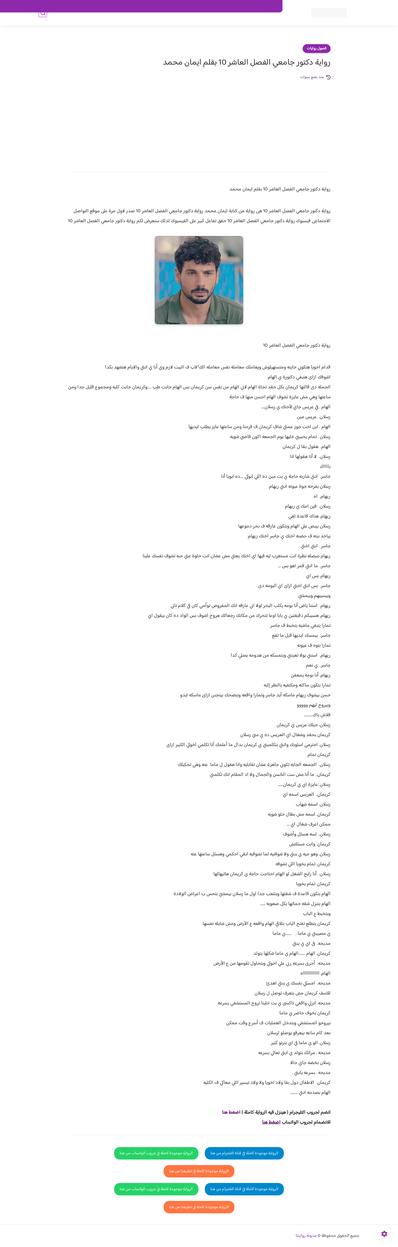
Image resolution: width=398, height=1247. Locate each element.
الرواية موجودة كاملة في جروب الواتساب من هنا (156, 1153)
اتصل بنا (270, 6)
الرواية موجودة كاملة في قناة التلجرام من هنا (244, 1153)
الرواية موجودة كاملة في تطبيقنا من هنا (199, 1171)
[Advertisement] (199, 122)
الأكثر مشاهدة (209, 22)
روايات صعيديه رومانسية (171, 22)
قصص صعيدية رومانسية (124, 22)
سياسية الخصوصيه (165, 6)
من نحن (224, 6)
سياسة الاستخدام (198, 6)
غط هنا (228, 1112)
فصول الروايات (263, 22)
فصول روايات (316, 48)
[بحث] (43, 22)
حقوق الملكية (247, 6)
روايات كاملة (236, 22)
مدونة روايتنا (306, 1236)
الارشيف (139, 6)
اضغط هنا (271, 1122)
